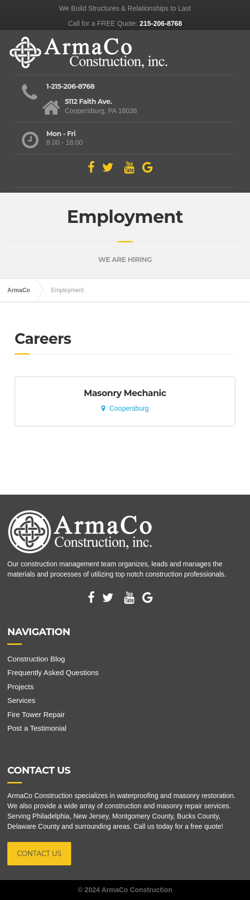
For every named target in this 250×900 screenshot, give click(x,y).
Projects (20, 686)
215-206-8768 (160, 23)
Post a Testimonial (36, 728)
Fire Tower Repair (36, 714)
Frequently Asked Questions (53, 672)
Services (21, 700)
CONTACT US (39, 853)
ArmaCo (18, 290)
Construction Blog (36, 659)
